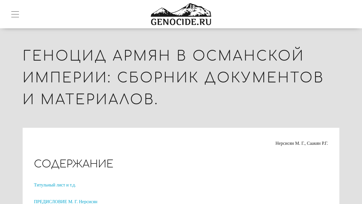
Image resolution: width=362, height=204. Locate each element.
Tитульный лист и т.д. (55, 184)
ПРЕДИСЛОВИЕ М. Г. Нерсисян (65, 201)
